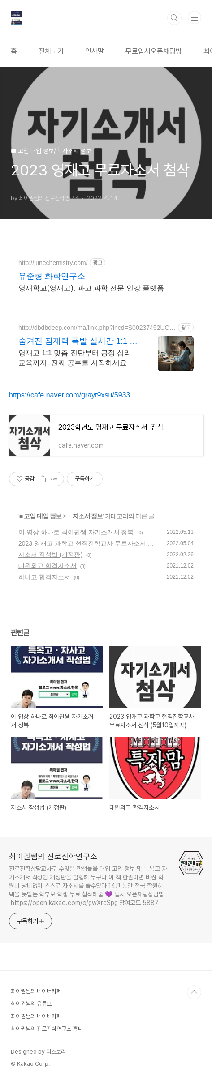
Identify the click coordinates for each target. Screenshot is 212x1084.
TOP (194, 992)
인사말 (94, 51)
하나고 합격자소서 (44, 576)
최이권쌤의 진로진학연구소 (53, 856)
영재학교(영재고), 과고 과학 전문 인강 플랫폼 (91, 288)
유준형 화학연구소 (51, 276)
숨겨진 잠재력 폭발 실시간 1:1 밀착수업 (78, 341)
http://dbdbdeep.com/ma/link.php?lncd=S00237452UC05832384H (95, 328)
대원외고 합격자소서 (47, 565)
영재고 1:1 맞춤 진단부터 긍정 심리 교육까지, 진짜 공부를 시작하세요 (74, 358)
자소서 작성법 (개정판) (50, 554)
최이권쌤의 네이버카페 (36, 991)
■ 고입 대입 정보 (40, 516)
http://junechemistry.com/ (53, 262)
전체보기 (51, 51)
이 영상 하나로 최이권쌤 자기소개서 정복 (76, 532)
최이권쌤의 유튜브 (31, 1003)
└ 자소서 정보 (85, 516)
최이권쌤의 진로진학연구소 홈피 (46, 1028)
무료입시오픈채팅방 (153, 51)
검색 (174, 18)
